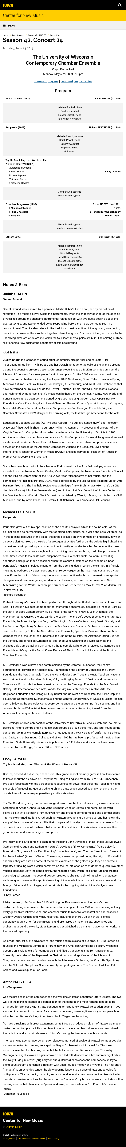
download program (46, 81)
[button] (120, 5)
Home (5, 35)
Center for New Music (23, 15)
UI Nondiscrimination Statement (31, 1139)
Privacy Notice (9, 1139)
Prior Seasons (18, 35)
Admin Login (14, 1126)
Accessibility (53, 1139)
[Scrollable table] (63, 183)
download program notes (76, 81)
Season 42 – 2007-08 (37, 35)
